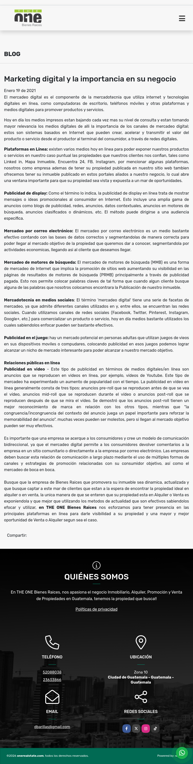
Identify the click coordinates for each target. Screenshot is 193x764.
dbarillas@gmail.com (52, 727)
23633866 (52, 680)
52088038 (52, 672)
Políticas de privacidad (97, 609)
